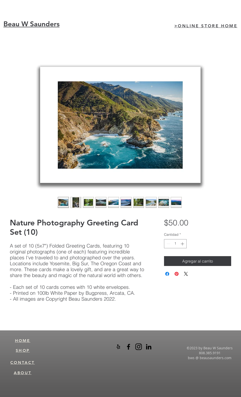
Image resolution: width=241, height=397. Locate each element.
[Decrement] (168, 243)
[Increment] (183, 243)
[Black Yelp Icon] (118, 347)
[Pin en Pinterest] (177, 274)
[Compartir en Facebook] (167, 274)
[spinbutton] (175, 243)
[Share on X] (186, 274)
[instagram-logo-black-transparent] (138, 347)
